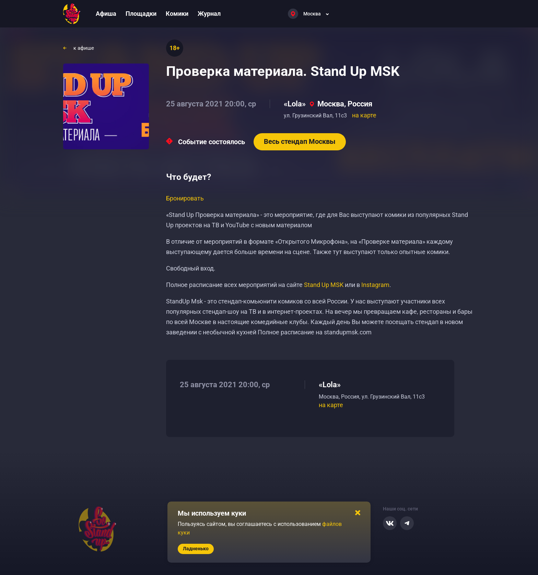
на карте (364, 115)
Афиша (106, 13)
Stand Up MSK (323, 284)
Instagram (375, 284)
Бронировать (185, 198)
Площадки (141, 13)
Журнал (209, 13)
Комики (177, 13)
